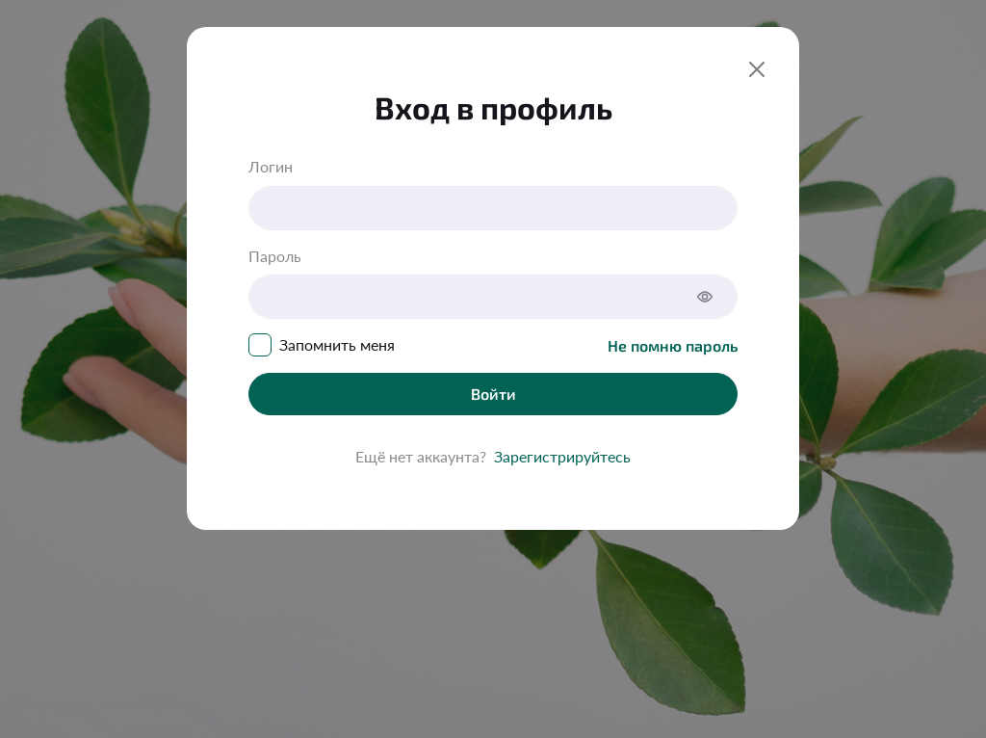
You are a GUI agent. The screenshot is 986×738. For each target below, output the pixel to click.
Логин (270, 166)
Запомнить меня (337, 344)
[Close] (756, 69)
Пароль (274, 256)
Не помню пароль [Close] (673, 345)
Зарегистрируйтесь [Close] (562, 456)
